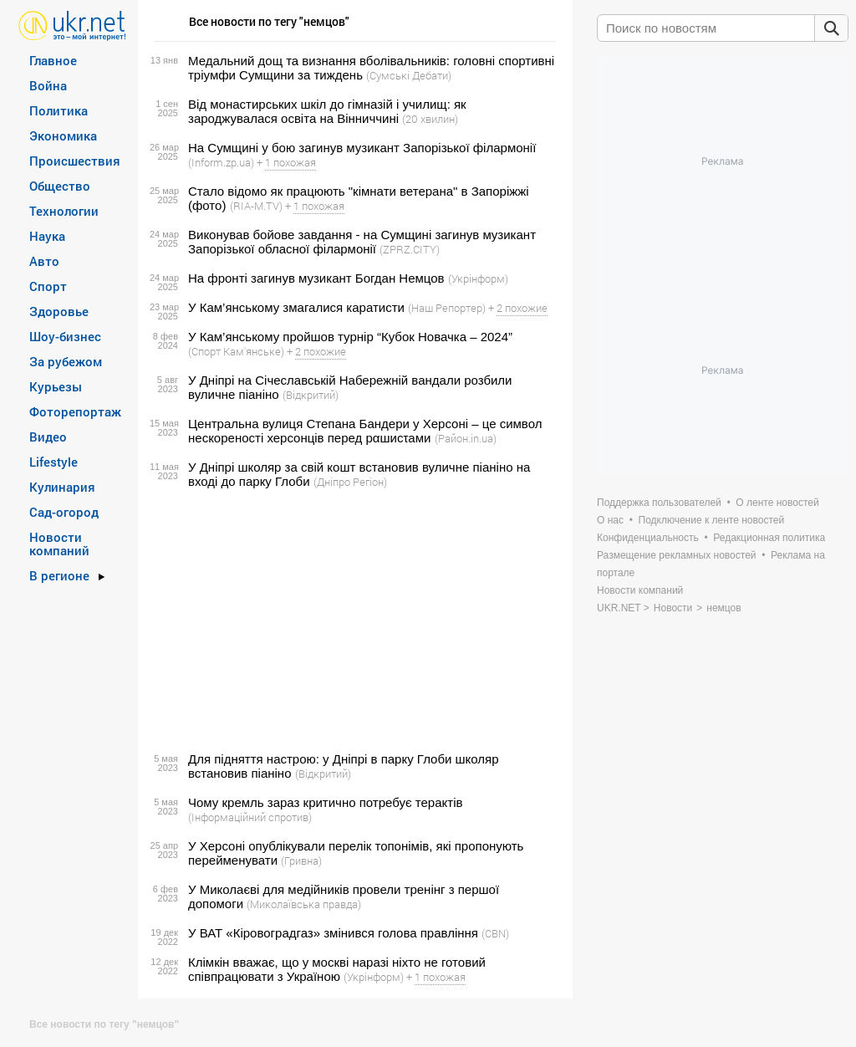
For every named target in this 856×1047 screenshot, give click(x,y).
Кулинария (62, 486)
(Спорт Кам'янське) (236, 351)
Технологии (64, 210)
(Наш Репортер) (447, 307)
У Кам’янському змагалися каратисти (296, 307)
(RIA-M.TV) (256, 205)
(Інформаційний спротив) (250, 817)
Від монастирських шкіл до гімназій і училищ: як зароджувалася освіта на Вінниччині (327, 111)
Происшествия (74, 160)
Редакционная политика (769, 538)
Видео (48, 436)
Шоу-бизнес (65, 336)
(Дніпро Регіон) (350, 481)
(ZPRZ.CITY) (410, 249)
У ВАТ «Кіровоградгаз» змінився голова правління (333, 933)
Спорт (48, 286)
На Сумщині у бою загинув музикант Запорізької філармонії (362, 147)
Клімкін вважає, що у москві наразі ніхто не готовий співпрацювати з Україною (337, 969)
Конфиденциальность (648, 538)
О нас (610, 520)
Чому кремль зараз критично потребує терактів (325, 802)
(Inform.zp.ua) (221, 162)
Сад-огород (64, 511)
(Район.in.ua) (466, 438)
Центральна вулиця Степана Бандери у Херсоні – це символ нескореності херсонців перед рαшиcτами (365, 430)
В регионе (59, 575)
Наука (47, 236)
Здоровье (59, 311)
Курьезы (55, 386)
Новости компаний (59, 543)
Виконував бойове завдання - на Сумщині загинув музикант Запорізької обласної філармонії (362, 241)
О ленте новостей (777, 502)
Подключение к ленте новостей (712, 520)
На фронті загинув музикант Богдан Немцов (316, 278)
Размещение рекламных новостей (677, 555)
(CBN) (495, 933)
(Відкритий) (311, 394)
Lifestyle (53, 461)
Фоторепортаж (75, 411)
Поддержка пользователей (659, 502)
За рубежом (65, 361)
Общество (59, 185)
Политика (58, 110)
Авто (44, 261)
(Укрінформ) (478, 278)
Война (48, 85)
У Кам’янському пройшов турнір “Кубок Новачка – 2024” (350, 336)
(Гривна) (301, 860)
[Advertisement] (353, 620)
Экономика (63, 135)
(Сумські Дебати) (408, 75)
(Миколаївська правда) (304, 904)
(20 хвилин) (430, 118)
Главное (53, 60)
